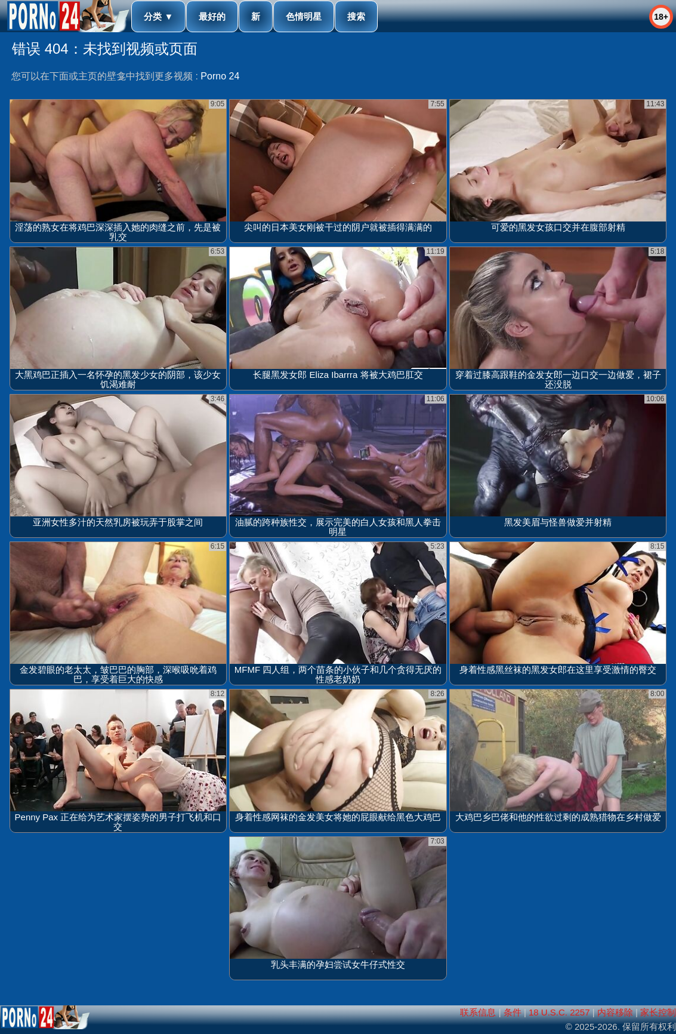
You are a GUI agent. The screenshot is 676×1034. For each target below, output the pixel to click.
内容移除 (615, 1012)
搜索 (356, 16)
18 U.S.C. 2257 (559, 1012)
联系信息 (478, 1012)
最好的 (212, 16)
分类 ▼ (158, 16)
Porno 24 (219, 76)
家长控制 (658, 1012)
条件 (512, 1012)
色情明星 (304, 16)
